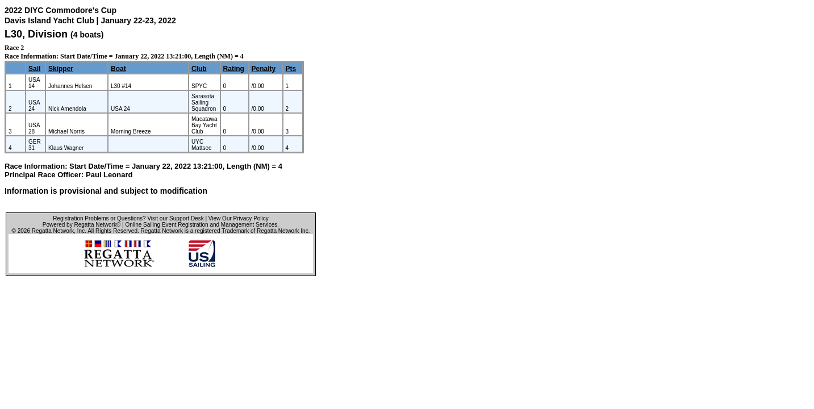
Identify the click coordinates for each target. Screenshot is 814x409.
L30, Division (37, 34)
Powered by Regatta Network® (81, 225)
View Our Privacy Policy (238, 218)
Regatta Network (53, 231)
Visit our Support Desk (175, 218)
